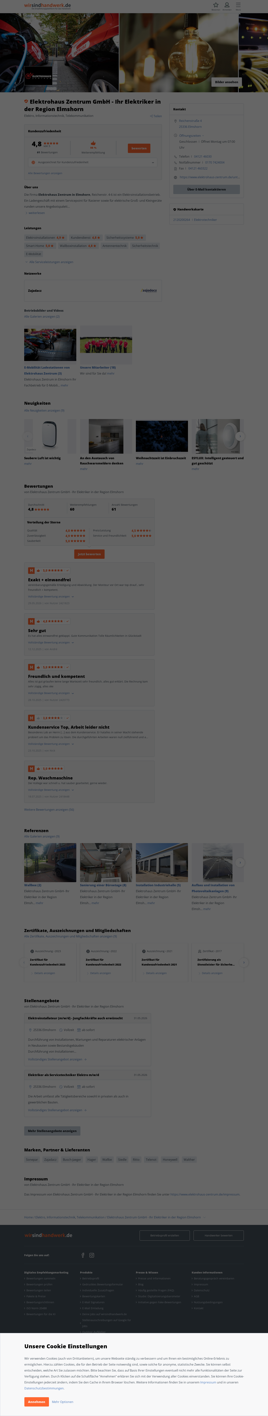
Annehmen (36, 1402)
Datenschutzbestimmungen (44, 1388)
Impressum (208, 1382)
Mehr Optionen (62, 1402)
